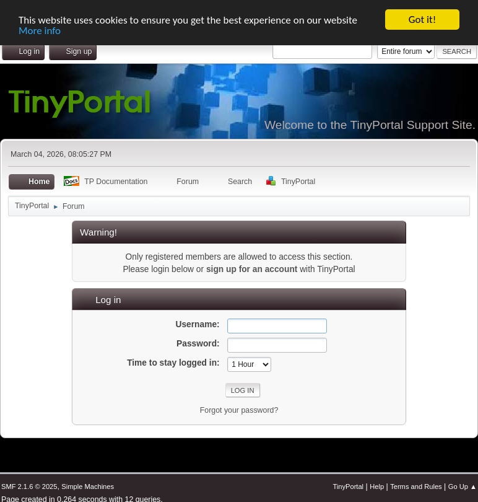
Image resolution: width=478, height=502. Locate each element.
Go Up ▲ (462, 486)
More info (40, 30)
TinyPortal (347, 486)
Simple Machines (87, 486)
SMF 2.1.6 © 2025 (29, 486)
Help (377, 486)
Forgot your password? (239, 410)
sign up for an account (251, 269)
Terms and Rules (415, 486)
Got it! (422, 19)
